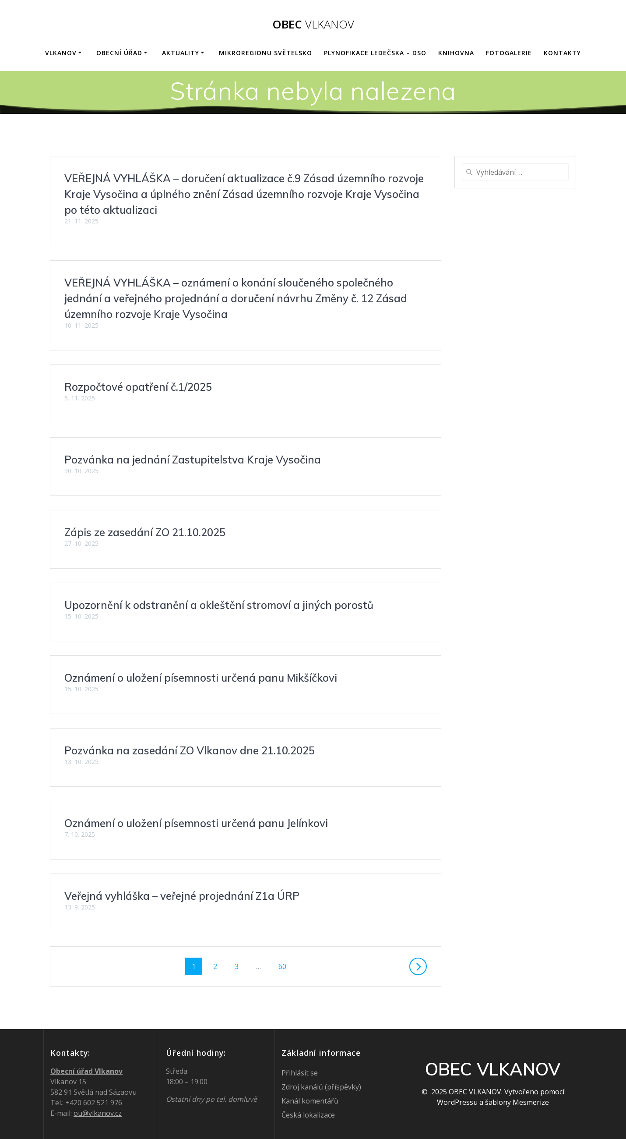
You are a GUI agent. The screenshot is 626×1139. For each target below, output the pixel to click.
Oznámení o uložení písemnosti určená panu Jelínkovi (196, 823)
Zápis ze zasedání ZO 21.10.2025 (144, 532)
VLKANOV (61, 53)
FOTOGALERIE (509, 53)
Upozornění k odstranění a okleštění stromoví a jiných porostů (218, 605)
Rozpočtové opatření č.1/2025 (138, 386)
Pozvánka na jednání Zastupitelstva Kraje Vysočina (192, 459)
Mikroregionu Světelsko (265, 53)
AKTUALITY (180, 53)
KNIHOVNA (456, 53)
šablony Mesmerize (517, 1102)
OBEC (313, 24)
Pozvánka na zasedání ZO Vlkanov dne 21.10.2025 (189, 750)
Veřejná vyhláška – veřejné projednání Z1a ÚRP (181, 895)
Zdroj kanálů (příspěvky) (321, 1087)
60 (285, 966)
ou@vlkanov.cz (98, 1113)
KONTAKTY (562, 53)
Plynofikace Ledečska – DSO (375, 53)
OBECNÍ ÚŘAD (119, 53)
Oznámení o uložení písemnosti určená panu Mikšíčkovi (200, 677)
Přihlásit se (299, 1073)
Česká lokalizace (308, 1115)
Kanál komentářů (309, 1101)
